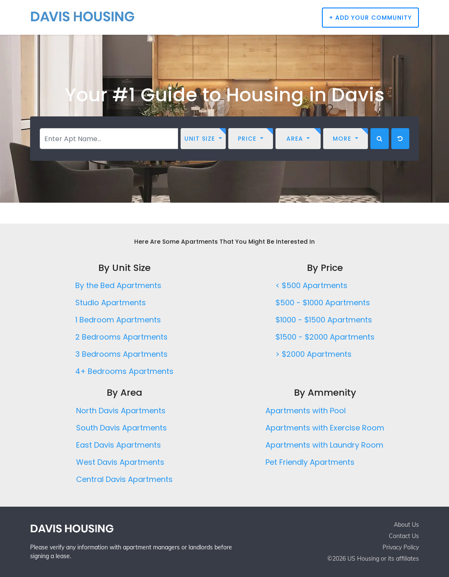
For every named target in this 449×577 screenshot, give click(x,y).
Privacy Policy (401, 547)
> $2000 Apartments (314, 354)
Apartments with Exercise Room (324, 427)
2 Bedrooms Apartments (121, 337)
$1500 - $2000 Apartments (325, 337)
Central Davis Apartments (124, 479)
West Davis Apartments (120, 462)
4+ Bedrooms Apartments (124, 371)
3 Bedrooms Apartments (121, 354)
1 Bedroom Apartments (118, 319)
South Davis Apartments (121, 427)
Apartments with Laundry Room (324, 445)
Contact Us (404, 536)
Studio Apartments (110, 302)
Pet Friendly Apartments (310, 462)
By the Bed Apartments (118, 285)
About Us (406, 524)
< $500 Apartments (311, 285)
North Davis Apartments (121, 410)
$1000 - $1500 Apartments (324, 319)
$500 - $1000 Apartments (323, 302)
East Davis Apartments (118, 445)
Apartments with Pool (305, 410)
